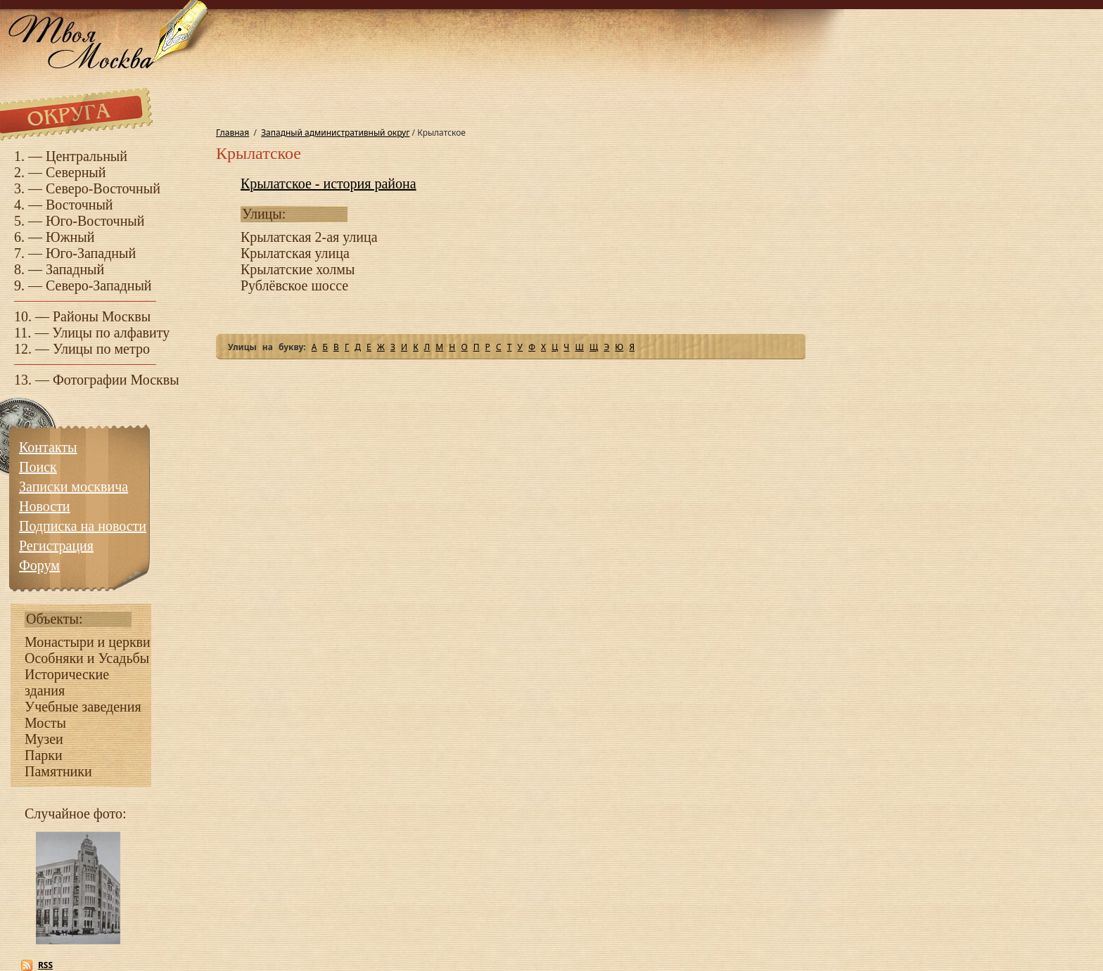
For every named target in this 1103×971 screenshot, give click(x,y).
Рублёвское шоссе (294, 285)
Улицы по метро (101, 348)
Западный (75, 269)
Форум (39, 565)
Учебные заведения (83, 706)
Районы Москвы (102, 316)
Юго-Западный (91, 253)
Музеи (44, 739)
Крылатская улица (295, 253)
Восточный (79, 204)
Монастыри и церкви (88, 642)
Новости (44, 506)
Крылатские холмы (298, 269)
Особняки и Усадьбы (87, 658)
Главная (232, 133)
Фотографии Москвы (116, 379)
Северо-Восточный (103, 188)
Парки (44, 755)
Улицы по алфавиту (111, 332)
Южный (70, 237)
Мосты (45, 723)
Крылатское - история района (328, 183)
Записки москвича (73, 486)
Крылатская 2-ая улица (309, 237)
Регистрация (56, 545)
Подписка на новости (82, 526)
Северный (76, 172)
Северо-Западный (99, 285)
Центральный (86, 156)
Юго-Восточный (95, 221)
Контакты (48, 447)
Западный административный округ (335, 133)
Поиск (38, 467)
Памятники (58, 771)
